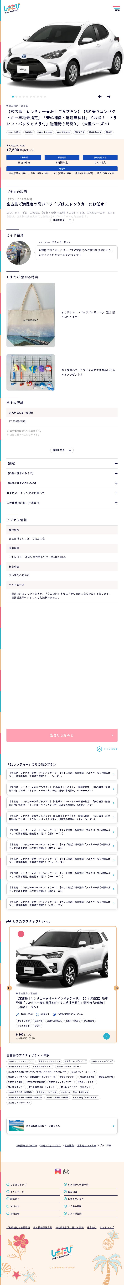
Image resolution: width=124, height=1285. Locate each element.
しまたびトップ (18, 1184)
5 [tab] (27, 97)
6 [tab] (31, 97)
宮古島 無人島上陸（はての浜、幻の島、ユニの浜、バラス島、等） (37, 1071)
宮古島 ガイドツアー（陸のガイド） (76, 1087)
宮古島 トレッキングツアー (61, 1082)
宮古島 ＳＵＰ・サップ (42, 1066)
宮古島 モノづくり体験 (46, 1092)
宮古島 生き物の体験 (36, 1082)
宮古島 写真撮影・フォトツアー (42, 1087)
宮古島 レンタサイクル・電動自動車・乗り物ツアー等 (31, 1076)
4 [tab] (24, 97)
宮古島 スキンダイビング (76, 1061)
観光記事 (72, 1191)
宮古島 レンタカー (68, 1076)
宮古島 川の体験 (15, 1082)
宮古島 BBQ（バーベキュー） (85, 1097)
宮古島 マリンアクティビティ (21, 1061)
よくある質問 (75, 1206)
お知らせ (15, 1206)
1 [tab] (13, 97)
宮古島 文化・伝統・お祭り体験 (74, 1092)
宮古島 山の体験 (106, 1076)
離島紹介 (15, 1199)
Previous (100, 96)
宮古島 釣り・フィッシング (83, 1071)
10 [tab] (45, 97)
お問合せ (15, 1213)
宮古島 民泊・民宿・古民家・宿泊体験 (25, 1097)
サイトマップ (107, 1227)
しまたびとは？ (76, 1199)
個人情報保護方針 (42, 1227)
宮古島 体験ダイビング (18, 1066)
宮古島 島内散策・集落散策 (20, 1092)
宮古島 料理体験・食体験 (57, 1097)
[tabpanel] (62, 54)
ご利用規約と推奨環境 (18, 1227)
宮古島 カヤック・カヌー (68, 1066)
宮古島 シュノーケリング (49, 1061)
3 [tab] (20, 97)
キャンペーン (17, 1191)
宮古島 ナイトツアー (86, 1082)
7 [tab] (34, 97)
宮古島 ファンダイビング (102, 1061)
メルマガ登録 (75, 1213)
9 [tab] (41, 97)
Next (109, 96)
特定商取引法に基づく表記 (70, 1227)
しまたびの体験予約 (78, 1184)
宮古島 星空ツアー (16, 1087)
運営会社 (91, 1227)
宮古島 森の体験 (87, 1076)
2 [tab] (16, 97)
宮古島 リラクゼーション (19, 1102)
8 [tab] (38, 97)
